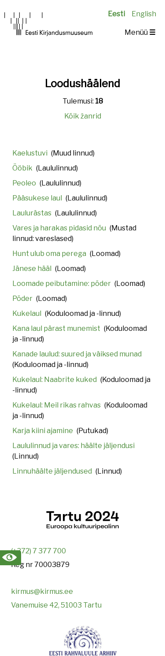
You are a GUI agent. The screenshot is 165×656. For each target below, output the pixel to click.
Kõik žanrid (82, 116)
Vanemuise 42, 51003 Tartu (56, 605)
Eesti (116, 14)
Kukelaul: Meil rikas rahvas (56, 405)
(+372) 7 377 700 (38, 551)
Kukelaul (26, 313)
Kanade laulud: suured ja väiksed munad (77, 354)
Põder (22, 298)
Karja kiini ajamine (42, 430)
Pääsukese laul (37, 198)
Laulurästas (31, 213)
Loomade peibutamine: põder (61, 283)
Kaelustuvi (30, 153)
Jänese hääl (31, 268)
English (144, 14)
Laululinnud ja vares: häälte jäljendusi (73, 445)
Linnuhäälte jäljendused (52, 471)
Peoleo (24, 183)
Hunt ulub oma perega (49, 253)
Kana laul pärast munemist (56, 328)
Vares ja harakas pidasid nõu (59, 228)
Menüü (140, 32)
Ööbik (22, 168)
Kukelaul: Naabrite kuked (54, 379)
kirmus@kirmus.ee (42, 591)
